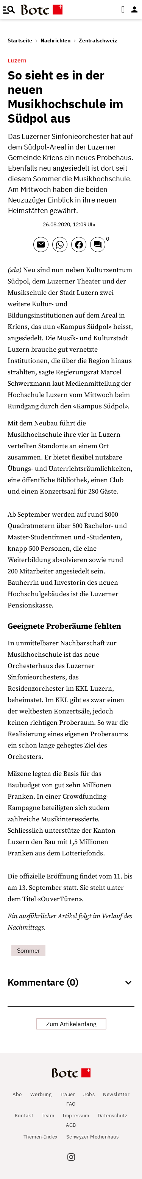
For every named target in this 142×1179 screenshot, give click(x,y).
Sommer (28, 950)
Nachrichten (55, 40)
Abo (17, 1094)
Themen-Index (40, 1137)
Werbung (41, 1094)
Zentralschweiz (98, 40)
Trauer (67, 1094)
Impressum (75, 1115)
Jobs (89, 1094)
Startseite (20, 40)
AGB (71, 1125)
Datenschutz (113, 1115)
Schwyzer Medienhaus (92, 1137)
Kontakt (24, 1115)
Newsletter (116, 1094)
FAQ (71, 1104)
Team (48, 1115)
